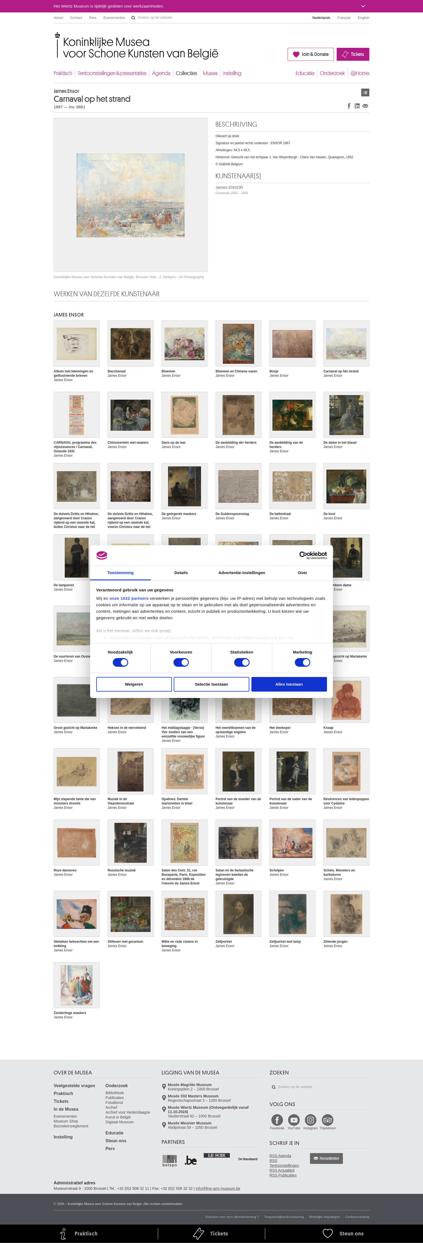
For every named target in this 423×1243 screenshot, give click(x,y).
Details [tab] (181, 572)
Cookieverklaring (357, 1217)
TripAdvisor (328, 1128)
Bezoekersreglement (71, 1126)
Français (344, 18)
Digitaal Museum (119, 1122)
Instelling (232, 73)
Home (58, 18)
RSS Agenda (280, 1156)
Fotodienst (114, 1102)
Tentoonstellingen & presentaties (112, 73)
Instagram (310, 1128)
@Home (360, 73)
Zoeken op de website (133, 17)
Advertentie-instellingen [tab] (242, 572)
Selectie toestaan (211, 684)
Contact (76, 18)
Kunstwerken (365, 92)
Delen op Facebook (349, 106)
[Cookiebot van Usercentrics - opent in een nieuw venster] (303, 555)
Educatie (305, 73)
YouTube (294, 1128)
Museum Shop (66, 1121)
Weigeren (134, 684)
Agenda (161, 73)
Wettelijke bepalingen (324, 1217)
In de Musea (66, 1109)
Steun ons (115, 1140)
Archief (111, 1107)
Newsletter (329, 1158)
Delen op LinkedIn (357, 106)
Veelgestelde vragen (74, 1085)
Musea (210, 73)
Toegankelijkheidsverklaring (284, 1217)
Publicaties (114, 1098)
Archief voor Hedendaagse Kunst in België (127, 1114)
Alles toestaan (289, 684)
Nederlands (321, 18)
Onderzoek (332, 73)
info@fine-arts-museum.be (218, 1188)
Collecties (186, 73)
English (363, 18)
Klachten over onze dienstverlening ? (232, 1217)
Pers (93, 18)
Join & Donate (315, 54)
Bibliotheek (114, 1093)
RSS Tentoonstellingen (284, 1163)
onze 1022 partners (129, 598)
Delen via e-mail (365, 106)
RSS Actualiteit (282, 1170)
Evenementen (114, 18)
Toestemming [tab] (120, 572)
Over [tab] (302, 572)
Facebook (277, 1128)
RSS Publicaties (283, 1175)
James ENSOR (232, 190)
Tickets (357, 54)
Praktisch (63, 73)
